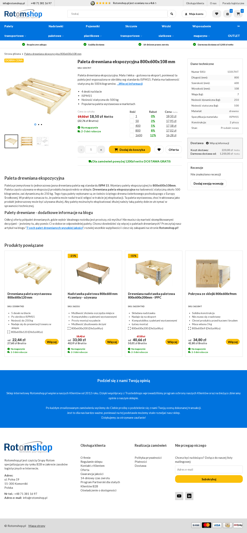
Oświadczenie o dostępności (98, 490)
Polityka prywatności (148, 457)
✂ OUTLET (234, 30)
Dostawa (140, 465)
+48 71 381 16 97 (41, 3)
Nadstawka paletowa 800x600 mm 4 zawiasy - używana (92, 295)
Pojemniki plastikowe (93, 30)
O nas (213, 3)
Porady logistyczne (233, 3)
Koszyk (238, 13)
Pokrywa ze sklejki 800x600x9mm (212, 294)
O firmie (85, 457)
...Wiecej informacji (130, 83)
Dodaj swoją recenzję (209, 183)
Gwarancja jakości (91, 474)
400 (138, 125)
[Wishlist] (159, 149)
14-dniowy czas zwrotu (95, 478)
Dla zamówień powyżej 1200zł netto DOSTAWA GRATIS (130, 161)
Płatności (141, 461)
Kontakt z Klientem (92, 465)
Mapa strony (36, 525)
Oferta (84, 470)
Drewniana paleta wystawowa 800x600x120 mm (29, 295)
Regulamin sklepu (91, 461)
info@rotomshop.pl (14, 3)
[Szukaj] (171, 14)
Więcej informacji (217, 143)
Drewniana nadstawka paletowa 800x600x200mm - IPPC (151, 295)
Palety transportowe (15, 30)
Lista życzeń (216, 13)
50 (137, 121)
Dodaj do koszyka (130, 149)
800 (138, 130)
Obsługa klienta (195, 3)
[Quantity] (91, 149)
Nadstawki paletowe (56, 30)
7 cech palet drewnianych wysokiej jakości (55, 227)
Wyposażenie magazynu (201, 30)
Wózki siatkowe (166, 30)
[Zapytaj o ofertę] (227, 14)
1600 (138, 135)
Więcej (52, 342)
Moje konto (194, 13)
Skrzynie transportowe (131, 30)
